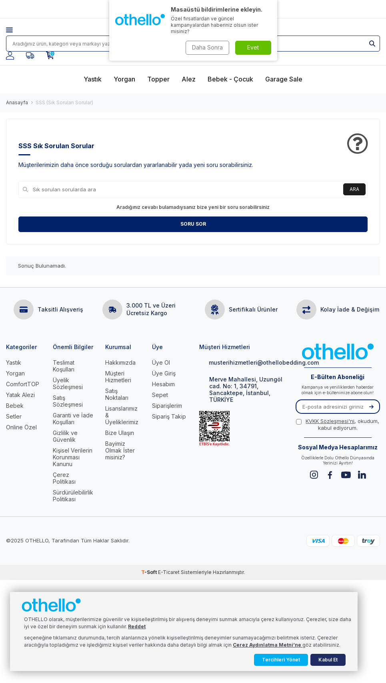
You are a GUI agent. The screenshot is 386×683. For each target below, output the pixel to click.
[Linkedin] (362, 475)
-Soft (149, 572)
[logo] (338, 352)
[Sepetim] (50, 56)
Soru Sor (193, 224)
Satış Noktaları (116, 394)
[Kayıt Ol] (371, 406)
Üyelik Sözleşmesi (68, 383)
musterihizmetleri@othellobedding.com (241, 362)
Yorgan (15, 373)
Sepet (160, 394)
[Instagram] (314, 475)
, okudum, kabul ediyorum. (337, 424)
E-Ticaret (169, 572)
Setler (14, 416)
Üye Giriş (164, 373)
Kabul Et (328, 660)
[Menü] (15, 30)
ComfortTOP (22, 384)
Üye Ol (161, 362)
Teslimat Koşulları (63, 366)
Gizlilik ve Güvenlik (65, 436)
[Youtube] (346, 475)
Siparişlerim (167, 405)
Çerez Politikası (64, 478)
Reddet (137, 626)
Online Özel (21, 427)
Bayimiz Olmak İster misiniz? (120, 450)
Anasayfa (17, 102)
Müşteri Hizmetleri (118, 376)
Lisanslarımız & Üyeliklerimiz (121, 415)
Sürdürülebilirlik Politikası (73, 495)
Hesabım (163, 384)
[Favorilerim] (30, 56)
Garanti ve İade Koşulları (73, 418)
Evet (253, 47)
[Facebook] (330, 475)
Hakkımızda (120, 362)
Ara (354, 189)
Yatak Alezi (20, 394)
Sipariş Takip (169, 416)
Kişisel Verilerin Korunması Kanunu (72, 457)
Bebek (15, 405)
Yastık (13, 362)
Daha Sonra (207, 47)
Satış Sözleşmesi (68, 401)
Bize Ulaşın (119, 432)
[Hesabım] (10, 56)
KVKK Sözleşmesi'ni (330, 421)
